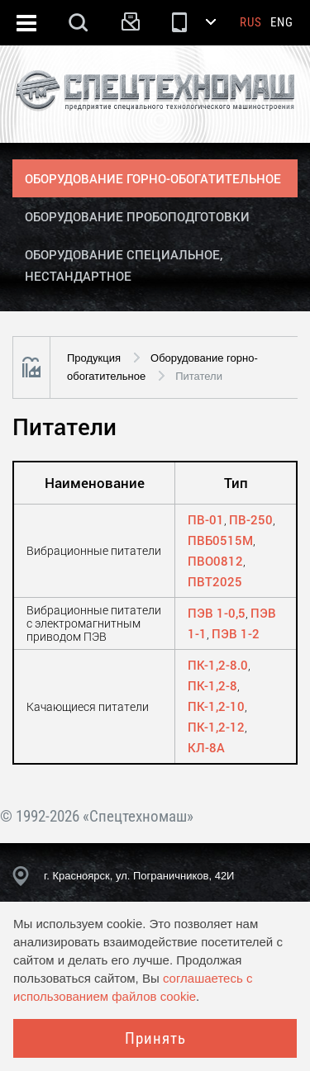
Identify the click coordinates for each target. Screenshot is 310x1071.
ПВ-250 (251, 519)
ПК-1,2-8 (212, 685)
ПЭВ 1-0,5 (217, 612)
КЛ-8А (206, 747)
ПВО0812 (215, 560)
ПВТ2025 (215, 581)
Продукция (94, 358)
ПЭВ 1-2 (236, 633)
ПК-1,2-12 (216, 726)
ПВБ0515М (220, 540)
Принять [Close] (155, 1038)
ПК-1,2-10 (216, 706)
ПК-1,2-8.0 (218, 664)
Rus (251, 22)
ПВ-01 (206, 519)
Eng (281, 22)
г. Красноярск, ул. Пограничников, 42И (139, 876)
